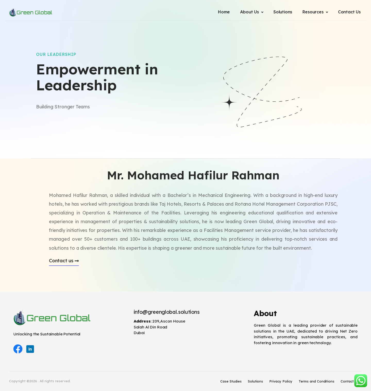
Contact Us (350, 381)
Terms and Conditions (316, 381)
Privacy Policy (280, 381)
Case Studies (231, 381)
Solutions (255, 381)
